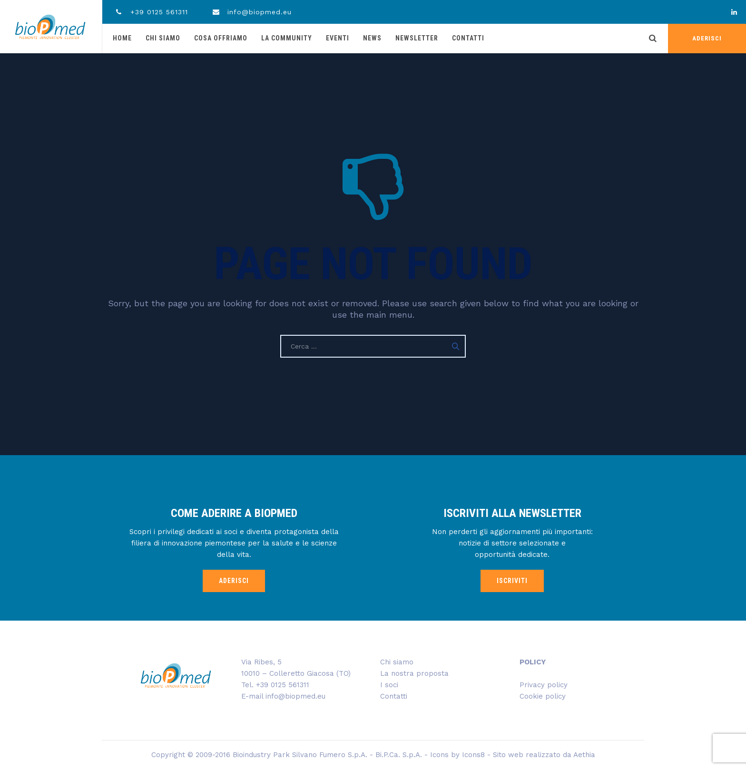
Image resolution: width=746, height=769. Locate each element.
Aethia (584, 754)
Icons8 (473, 754)
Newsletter (416, 38)
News (372, 38)
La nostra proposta (414, 673)
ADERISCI (707, 38)
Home (122, 38)
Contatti (468, 38)
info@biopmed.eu (252, 12)
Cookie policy (543, 696)
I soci (389, 685)
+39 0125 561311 (151, 12)
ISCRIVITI (512, 580)
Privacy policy (544, 685)
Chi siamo (163, 38)
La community (286, 38)
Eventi (337, 38)
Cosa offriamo (220, 38)
